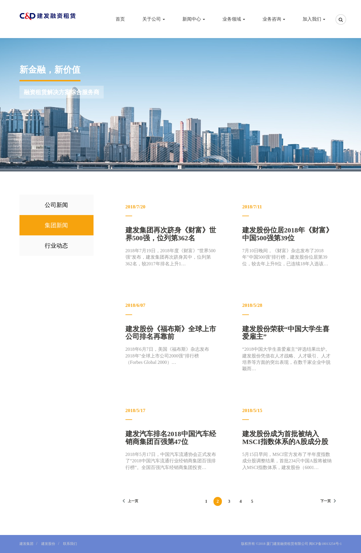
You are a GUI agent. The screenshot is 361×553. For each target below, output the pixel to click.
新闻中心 (193, 19)
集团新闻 (56, 225)
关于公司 (153, 19)
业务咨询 (274, 19)
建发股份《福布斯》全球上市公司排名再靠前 (170, 332)
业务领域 (233, 19)
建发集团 (26, 544)
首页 (120, 19)
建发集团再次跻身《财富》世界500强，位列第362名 (170, 233)
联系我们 (70, 544)
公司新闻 (56, 205)
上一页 (133, 501)
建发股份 (48, 544)
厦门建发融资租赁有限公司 (287, 544)
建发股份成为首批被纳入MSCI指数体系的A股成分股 (285, 437)
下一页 (325, 501)
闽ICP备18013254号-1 (325, 544)
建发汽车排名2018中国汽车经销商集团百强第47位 (170, 437)
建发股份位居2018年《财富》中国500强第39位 (287, 233)
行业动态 (56, 245)
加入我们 (314, 19)
